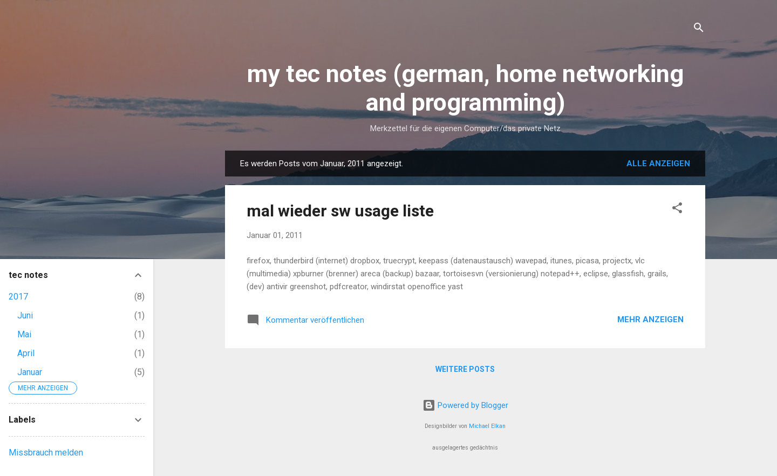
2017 (18, 296)
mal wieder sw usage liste (340, 210)
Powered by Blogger (465, 405)
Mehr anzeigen (650, 319)
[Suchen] (698, 29)
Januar (29, 372)
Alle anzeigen (658, 163)
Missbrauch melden (46, 452)
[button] (677, 209)
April (26, 353)
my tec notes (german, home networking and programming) (465, 88)
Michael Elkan (487, 426)
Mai (24, 334)
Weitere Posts (465, 369)
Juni (25, 315)
